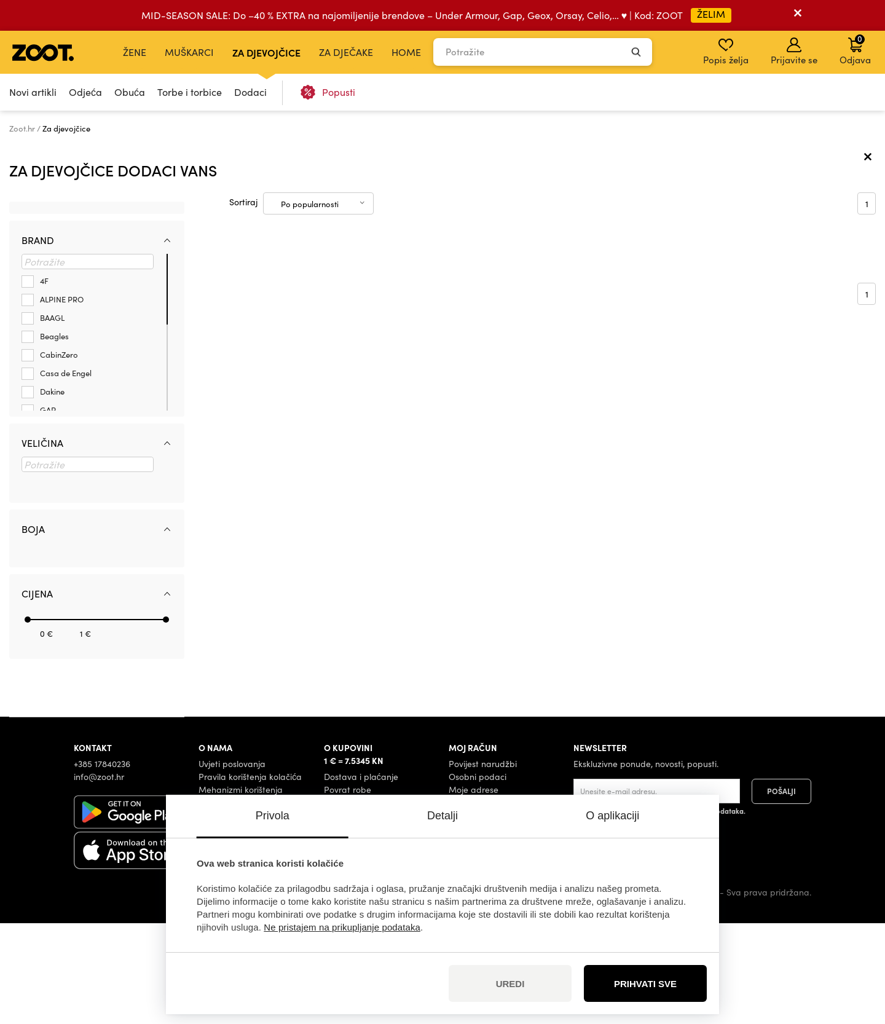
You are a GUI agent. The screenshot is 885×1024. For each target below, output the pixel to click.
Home (406, 51)
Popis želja (726, 51)
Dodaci (250, 91)
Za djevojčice (266, 52)
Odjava (855, 49)
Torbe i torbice (189, 91)
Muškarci (189, 51)
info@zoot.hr (99, 877)
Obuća (129, 91)
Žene (134, 51)
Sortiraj (243, 303)
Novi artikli (33, 91)
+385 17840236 (102, 864)
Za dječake (346, 51)
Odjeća (85, 91)
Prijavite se (794, 51)
